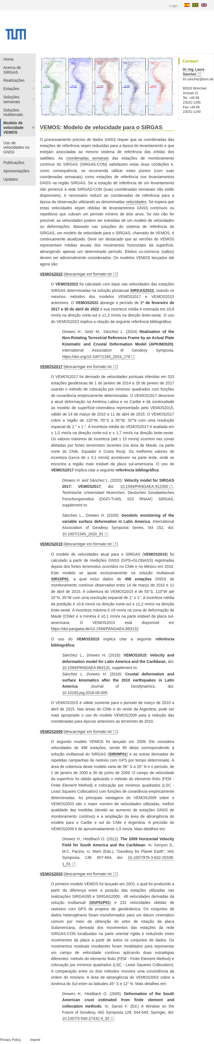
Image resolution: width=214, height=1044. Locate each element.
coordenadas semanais (87, 158)
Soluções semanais (11, 99)
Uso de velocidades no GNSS (16, 148)
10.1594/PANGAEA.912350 (144, 486)
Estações (11, 88)
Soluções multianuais (13, 112)
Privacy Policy (10, 1040)
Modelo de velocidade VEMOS (13, 128)
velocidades (136, 202)
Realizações (14, 80)
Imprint (35, 1040)
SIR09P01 (118, 754)
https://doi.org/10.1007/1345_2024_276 (96, 356)
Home (8, 59)
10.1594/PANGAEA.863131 (86, 667)
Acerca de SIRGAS (12, 69)
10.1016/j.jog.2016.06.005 (84, 692)
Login (173, 6)
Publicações (14, 162)
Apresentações (16, 171)
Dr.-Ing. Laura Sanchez (193, 72)
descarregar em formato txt (88, 274)
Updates (10, 179)
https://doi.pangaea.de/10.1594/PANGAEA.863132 (94, 629)
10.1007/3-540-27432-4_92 (86, 1018)
